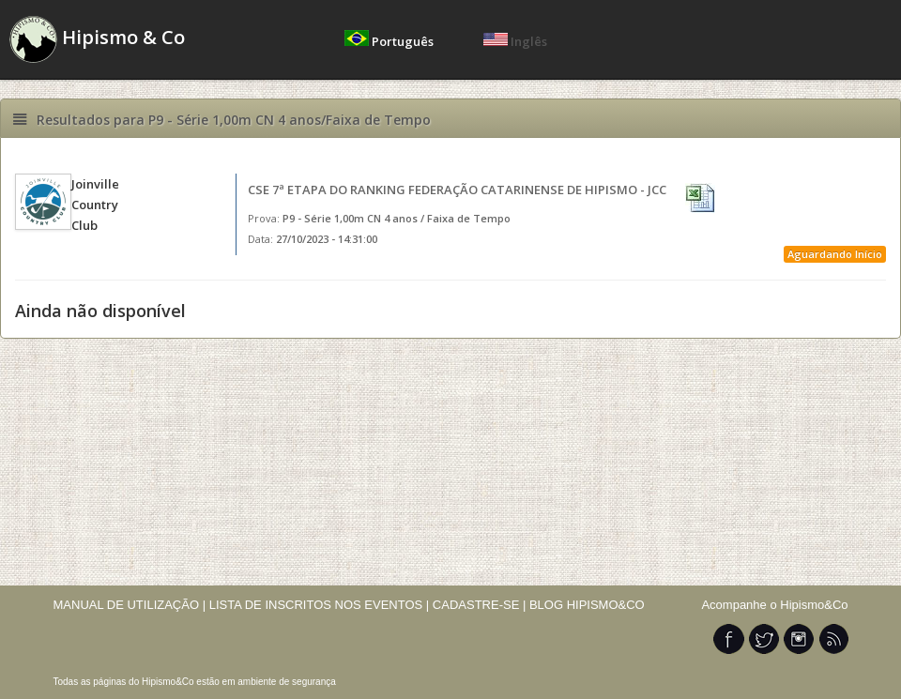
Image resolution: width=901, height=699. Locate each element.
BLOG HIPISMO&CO (587, 605)
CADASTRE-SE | (481, 605)
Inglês (515, 41)
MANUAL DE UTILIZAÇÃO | (129, 605)
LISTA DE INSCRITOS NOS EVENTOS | (319, 605)
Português (390, 41)
